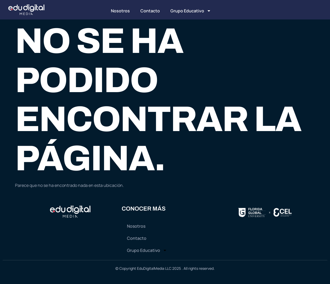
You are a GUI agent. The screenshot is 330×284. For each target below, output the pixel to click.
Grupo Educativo (190, 11)
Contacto (150, 11)
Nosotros (120, 11)
